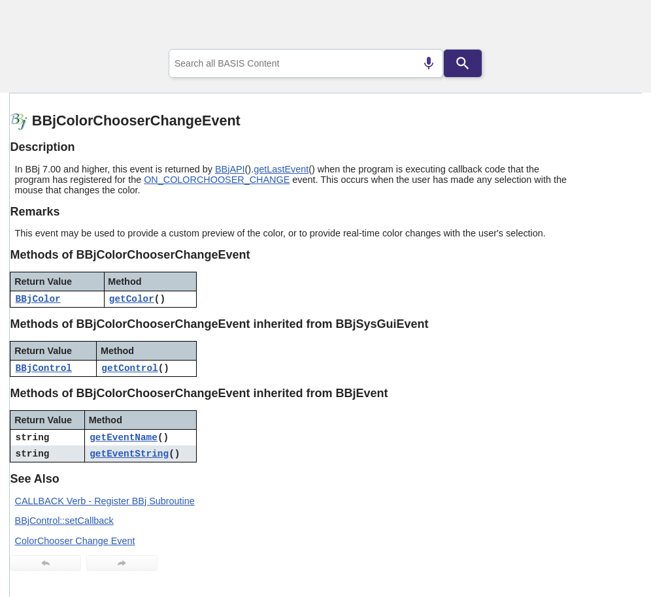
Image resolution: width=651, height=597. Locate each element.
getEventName (124, 437)
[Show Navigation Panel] (615, 26)
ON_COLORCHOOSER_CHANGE (217, 179)
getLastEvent (281, 169)
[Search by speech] (429, 63)
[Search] (462, 63)
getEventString (129, 454)
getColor (131, 299)
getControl (129, 368)
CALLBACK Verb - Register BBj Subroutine (105, 501)
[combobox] (306, 63)
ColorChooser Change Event (75, 541)
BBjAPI (230, 169)
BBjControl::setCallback (64, 520)
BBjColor (38, 299)
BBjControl (44, 368)
